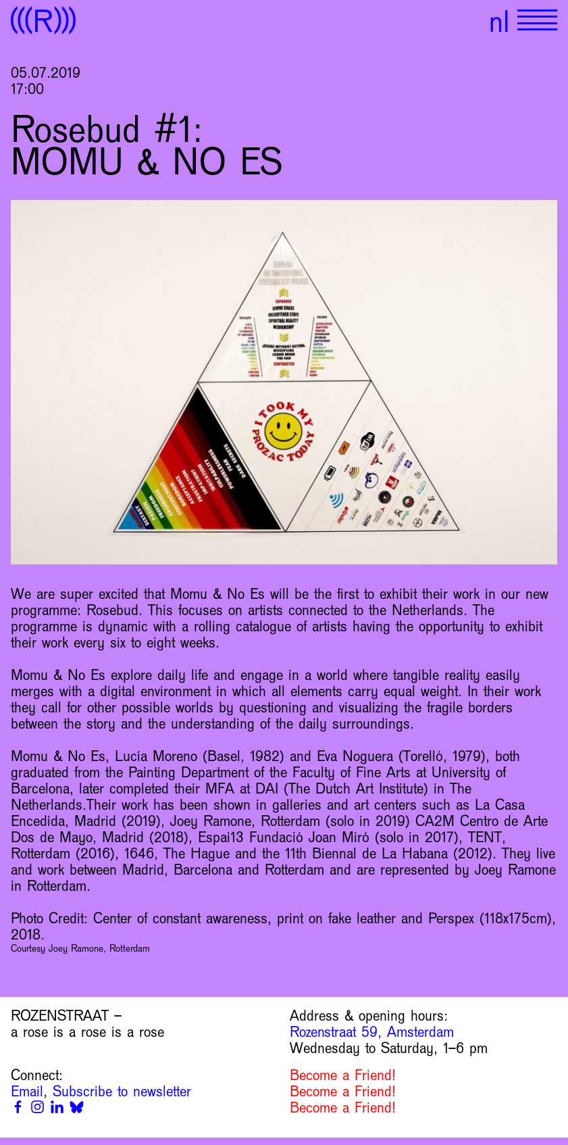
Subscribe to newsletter (122, 1091)
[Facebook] (18, 1107)
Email (27, 1091)
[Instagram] (37, 1107)
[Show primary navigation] (537, 20)
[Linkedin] (57, 1107)
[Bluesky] (77, 1107)
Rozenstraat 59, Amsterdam (372, 1032)
